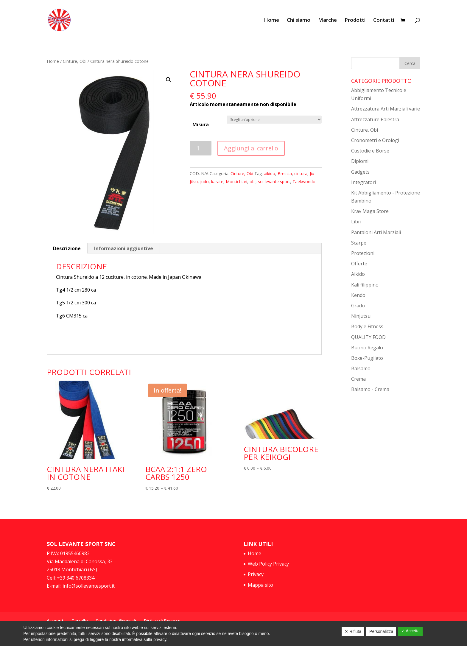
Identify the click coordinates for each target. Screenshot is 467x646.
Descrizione (67, 248)
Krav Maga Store (370, 211)
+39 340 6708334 (75, 578)
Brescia (285, 173)
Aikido (358, 274)
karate (217, 181)
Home (271, 20)
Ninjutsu (361, 316)
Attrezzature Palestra (375, 119)
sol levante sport (274, 181)
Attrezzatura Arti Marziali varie (385, 108)
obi (253, 181)
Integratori (363, 182)
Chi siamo (298, 20)
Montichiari (236, 181)
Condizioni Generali (116, 620)
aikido (269, 173)
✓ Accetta (410, 630)
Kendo (358, 295)
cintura (300, 173)
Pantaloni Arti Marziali (376, 232)
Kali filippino (365, 284)
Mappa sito (260, 585)
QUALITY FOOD (368, 337)
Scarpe (358, 242)
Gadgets (360, 172)
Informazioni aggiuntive (123, 248)
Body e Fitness (367, 326)
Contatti (383, 20)
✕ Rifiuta (353, 631)
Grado (358, 305)
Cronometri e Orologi (375, 140)
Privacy (256, 574)
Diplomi (359, 161)
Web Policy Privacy (268, 564)
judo (204, 181)
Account (55, 620)
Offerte (359, 263)
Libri (356, 221)
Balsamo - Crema (370, 389)
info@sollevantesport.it (88, 586)
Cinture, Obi (74, 61)
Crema (358, 379)
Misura (200, 124)
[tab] (67, 248)
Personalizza (381, 631)
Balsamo (361, 368)
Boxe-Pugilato (367, 358)
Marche (327, 20)
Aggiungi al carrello (251, 148)
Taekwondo (303, 181)
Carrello (79, 620)
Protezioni (362, 253)
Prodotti (355, 20)
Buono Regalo (367, 347)
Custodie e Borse (370, 150)
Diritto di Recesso (162, 620)
